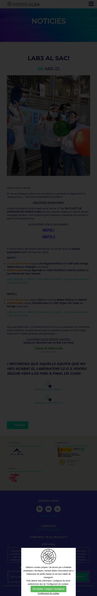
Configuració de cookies (48, 593)
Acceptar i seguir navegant (48, 588)
